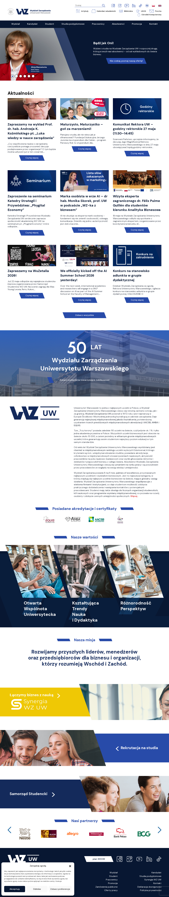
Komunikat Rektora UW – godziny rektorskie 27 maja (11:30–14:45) (134, 129)
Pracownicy (112, 879)
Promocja (113, 883)
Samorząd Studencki (33, 793)
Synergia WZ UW (152, 879)
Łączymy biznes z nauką (31, 694)
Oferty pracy (111, 890)
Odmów (37, 889)
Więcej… (134, 496)
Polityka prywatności (150, 890)
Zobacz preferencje (60, 889)
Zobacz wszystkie (84, 315)
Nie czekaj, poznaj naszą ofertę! (126, 60)
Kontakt (157, 883)
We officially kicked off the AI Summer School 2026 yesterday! (83, 275)
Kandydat (156, 872)
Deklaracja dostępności (149, 886)
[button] (70, 865)
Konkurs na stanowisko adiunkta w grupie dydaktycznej (131, 275)
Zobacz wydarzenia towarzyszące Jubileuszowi (84, 379)
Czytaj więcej (31, 158)
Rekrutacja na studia (136, 747)
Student (113, 876)
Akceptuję (15, 889)
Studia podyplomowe (150, 876)
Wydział (114, 872)
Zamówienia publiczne (106, 886)
